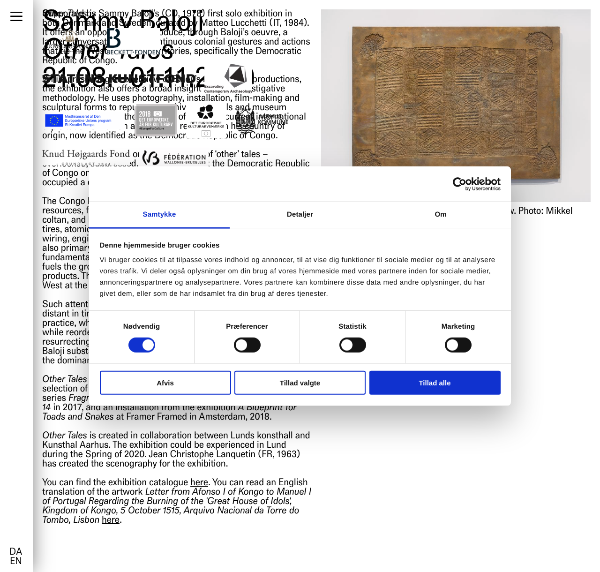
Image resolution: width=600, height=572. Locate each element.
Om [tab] (440, 214)
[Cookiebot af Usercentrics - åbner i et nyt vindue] (460, 184)
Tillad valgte (300, 383)
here (199, 483)
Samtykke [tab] (159, 214)
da (15, 552)
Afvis (165, 383)
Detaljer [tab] (300, 214)
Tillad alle (434, 383)
